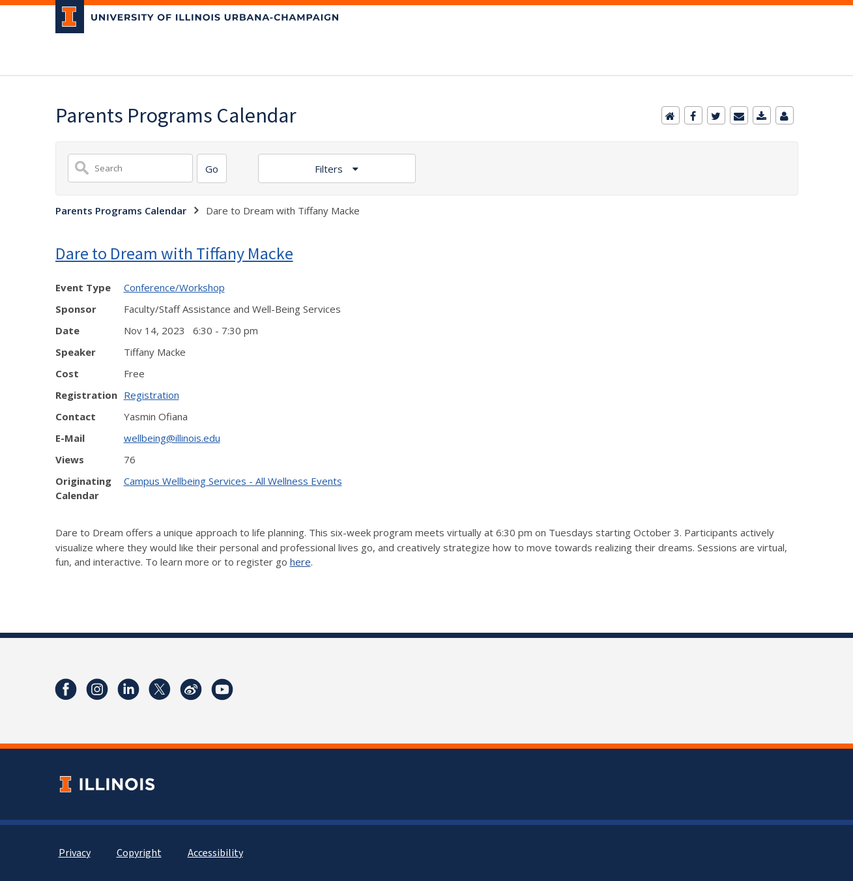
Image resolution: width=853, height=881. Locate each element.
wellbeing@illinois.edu (172, 437)
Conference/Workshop (174, 287)
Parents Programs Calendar (120, 210)
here (300, 561)
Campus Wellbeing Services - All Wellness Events (233, 480)
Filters (330, 168)
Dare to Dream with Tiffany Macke (174, 253)
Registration (151, 394)
